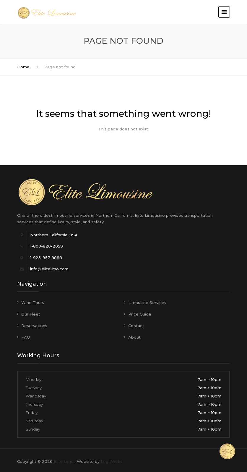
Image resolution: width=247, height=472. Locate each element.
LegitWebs (112, 461)
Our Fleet (30, 314)
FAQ (25, 337)
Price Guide (139, 314)
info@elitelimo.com (49, 268)
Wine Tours (32, 302)
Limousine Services (147, 302)
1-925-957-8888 (46, 257)
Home (23, 66)
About (134, 337)
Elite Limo (64, 461)
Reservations (34, 325)
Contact (136, 325)
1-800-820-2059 (46, 246)
